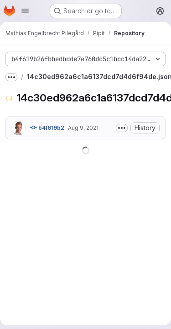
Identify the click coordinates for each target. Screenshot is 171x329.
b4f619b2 (47, 127)
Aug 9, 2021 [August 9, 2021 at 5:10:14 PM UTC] (83, 127)
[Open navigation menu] (25, 11)
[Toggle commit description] (122, 128)
